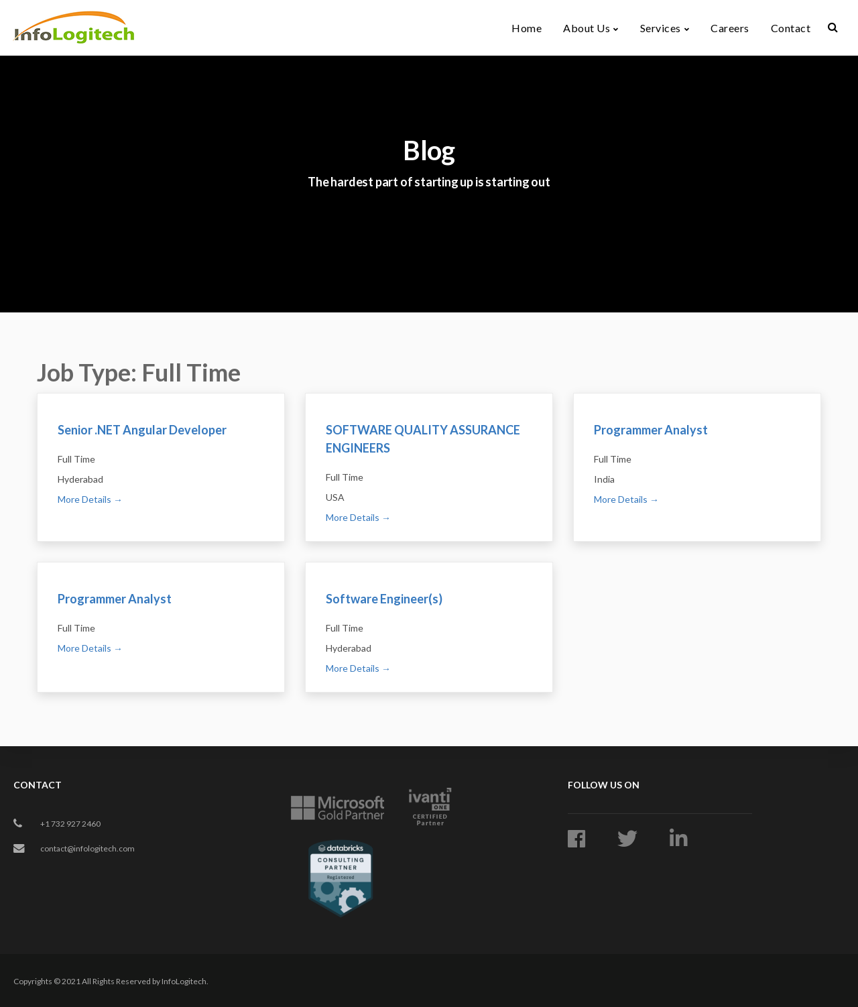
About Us (586, 22)
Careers (730, 22)
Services (660, 22)
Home (526, 22)
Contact (791, 22)
